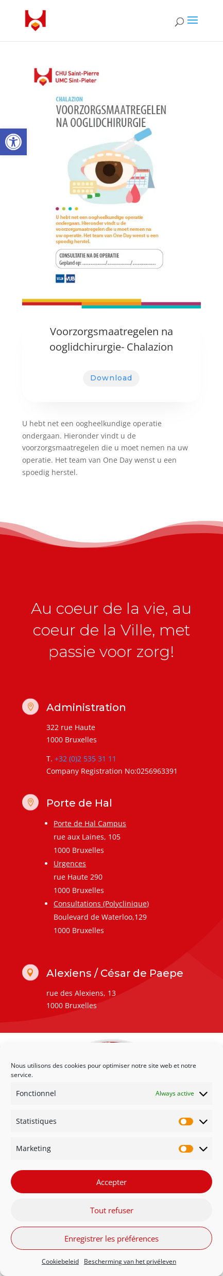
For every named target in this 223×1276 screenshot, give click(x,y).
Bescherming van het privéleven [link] (130, 1261)
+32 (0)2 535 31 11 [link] (85, 758)
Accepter (111, 1182)
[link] (13, 142)
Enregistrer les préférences (111, 1238)
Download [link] (111, 377)
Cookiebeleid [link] (60, 1261)
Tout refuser (111, 1210)
